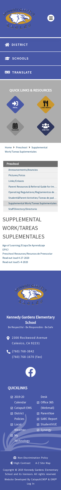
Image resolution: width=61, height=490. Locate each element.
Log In (30, 483)
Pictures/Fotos (16, 175)
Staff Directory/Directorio (22, 209)
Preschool (21, 147)
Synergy (46, 430)
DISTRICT (20, 45)
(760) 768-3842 (23, 351)
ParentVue (47, 413)
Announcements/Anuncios (23, 169)
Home (8, 147)
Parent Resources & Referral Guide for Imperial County (33, 186)
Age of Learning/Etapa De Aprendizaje (23, 245)
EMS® (54, 479)
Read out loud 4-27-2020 (15, 257)
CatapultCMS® (39, 479)
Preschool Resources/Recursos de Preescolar (27, 253)
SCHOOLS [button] (20, 58)
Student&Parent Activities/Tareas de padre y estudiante (33, 197)
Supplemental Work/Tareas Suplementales (32, 203)
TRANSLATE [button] (22, 72)
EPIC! (5, 249)
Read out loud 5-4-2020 (15, 262)
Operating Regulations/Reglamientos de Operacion (33, 192)
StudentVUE (49, 424)
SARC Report (49, 419)
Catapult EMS (23, 408)
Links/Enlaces (16, 180)
